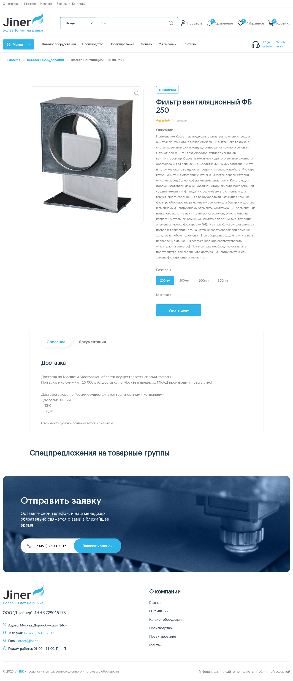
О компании (11, 3)
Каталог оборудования (59, 44)
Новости (46, 3)
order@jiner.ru (273, 46)
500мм (184, 280)
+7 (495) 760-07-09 (276, 42)
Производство (92, 44)
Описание (56, 342)
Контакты (78, 3)
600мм (203, 280)
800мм (223, 280)
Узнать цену (178, 310)
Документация (93, 342)
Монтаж (146, 44)
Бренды (62, 3)
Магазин (30, 3)
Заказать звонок (97, 546)
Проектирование (121, 44)
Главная (13, 60)
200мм (165, 280)
